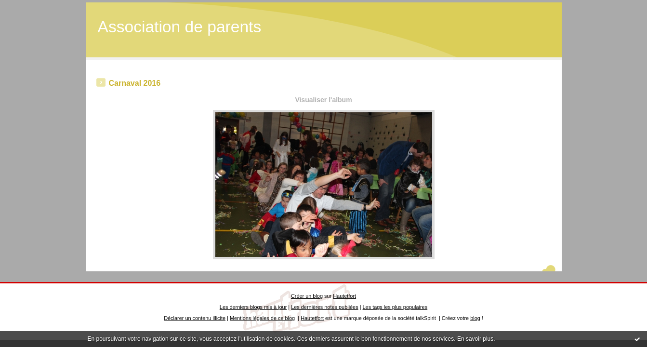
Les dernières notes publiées (324, 307)
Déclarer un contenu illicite (194, 318)
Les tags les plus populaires (395, 307)
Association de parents (180, 27)
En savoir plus (475, 338)
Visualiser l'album (323, 100)
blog (475, 318)
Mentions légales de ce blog (262, 318)
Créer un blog (307, 296)
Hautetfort (344, 296)
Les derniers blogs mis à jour (253, 307)
